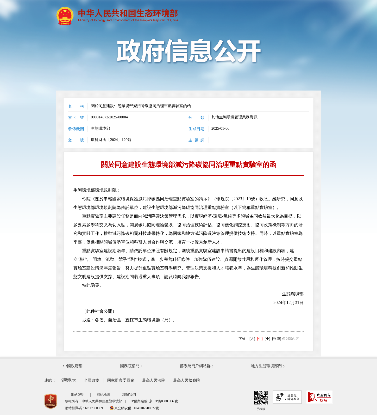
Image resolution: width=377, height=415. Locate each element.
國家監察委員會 (120, 380)
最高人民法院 (153, 380)
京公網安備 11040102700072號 (134, 408)
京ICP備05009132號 (163, 401)
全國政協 (91, 380)
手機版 (261, 401)
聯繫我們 (129, 395)
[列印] (276, 339)
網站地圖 (103, 395)
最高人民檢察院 (186, 380)
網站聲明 (77, 395)
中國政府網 (72, 366)
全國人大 (68, 380)
